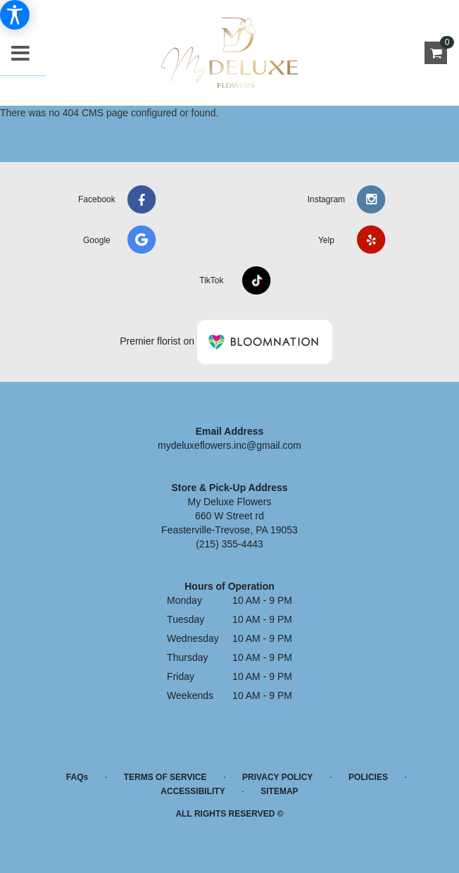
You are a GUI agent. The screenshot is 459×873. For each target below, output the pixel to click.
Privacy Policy (277, 777)
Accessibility (193, 791)
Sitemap (279, 791)
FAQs (77, 777)
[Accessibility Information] (15, 15)
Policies (368, 777)
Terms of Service (165, 777)
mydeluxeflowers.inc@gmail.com (229, 445)
